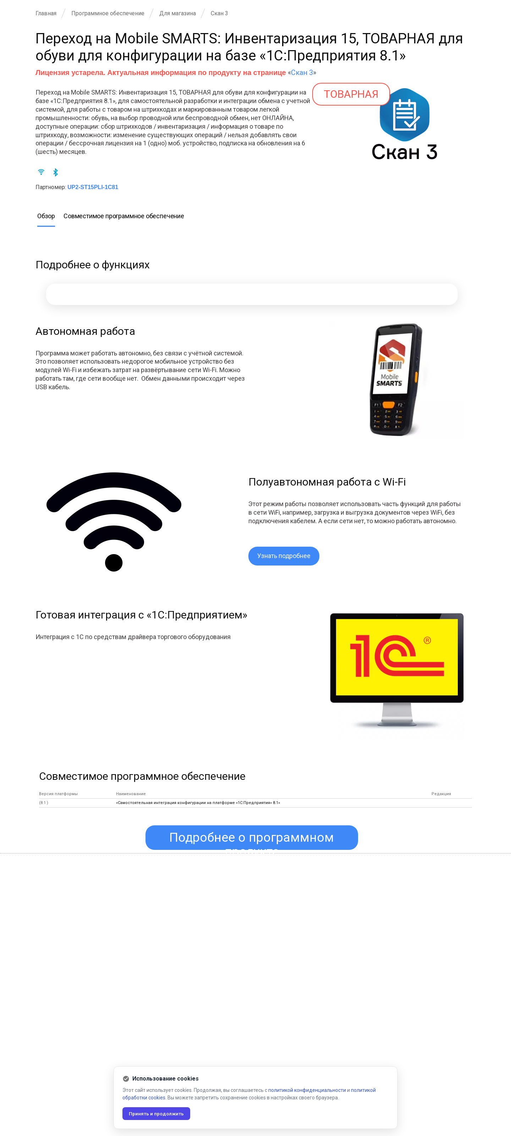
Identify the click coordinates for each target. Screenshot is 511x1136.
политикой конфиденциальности (307, 1090)
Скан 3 (302, 72)
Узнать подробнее (284, 556)
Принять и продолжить (158, 1113)
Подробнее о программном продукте (252, 840)
